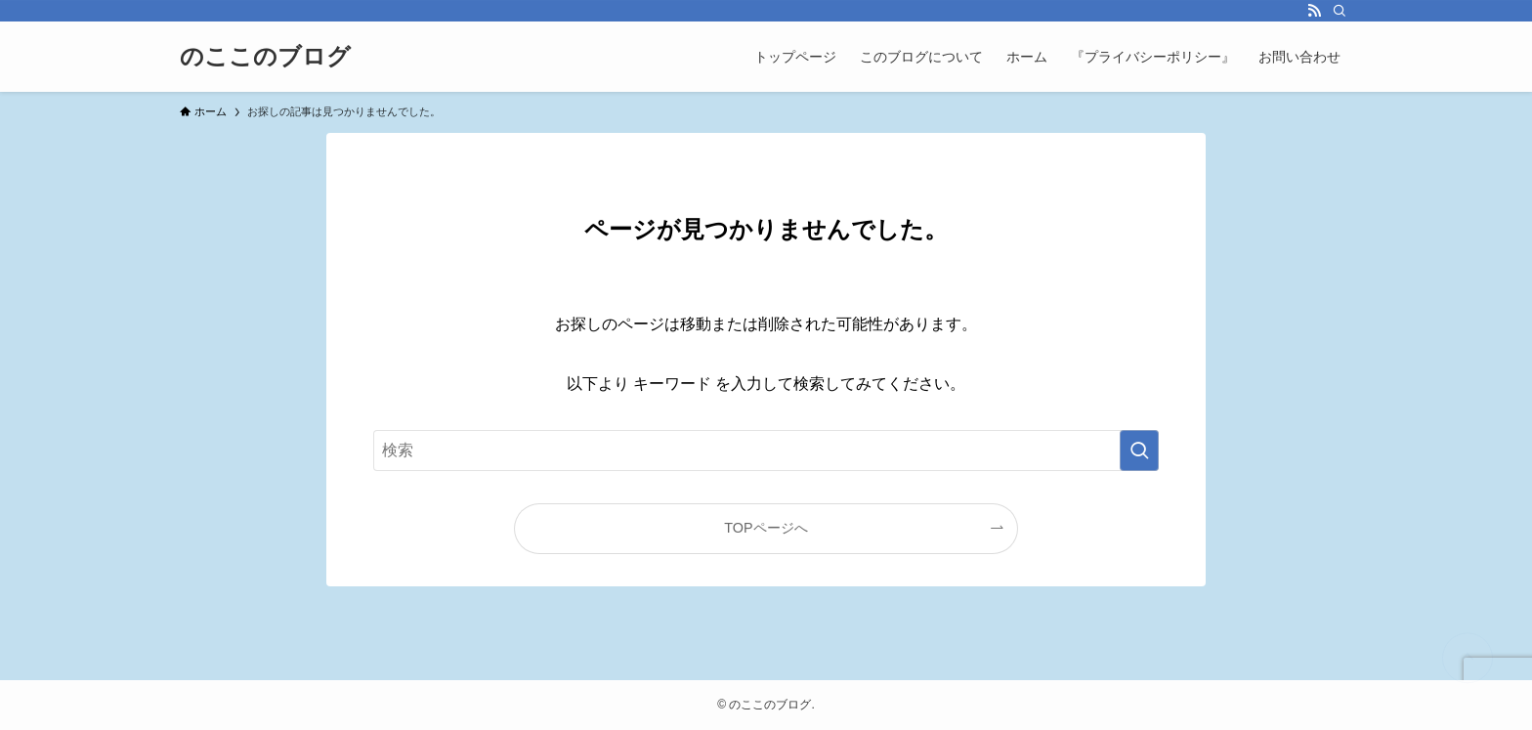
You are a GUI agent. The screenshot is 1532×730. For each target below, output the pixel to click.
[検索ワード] (766, 450)
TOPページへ (765, 528)
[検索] (1339, 10)
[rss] (1314, 10)
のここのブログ (265, 56)
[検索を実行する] (1139, 450)
